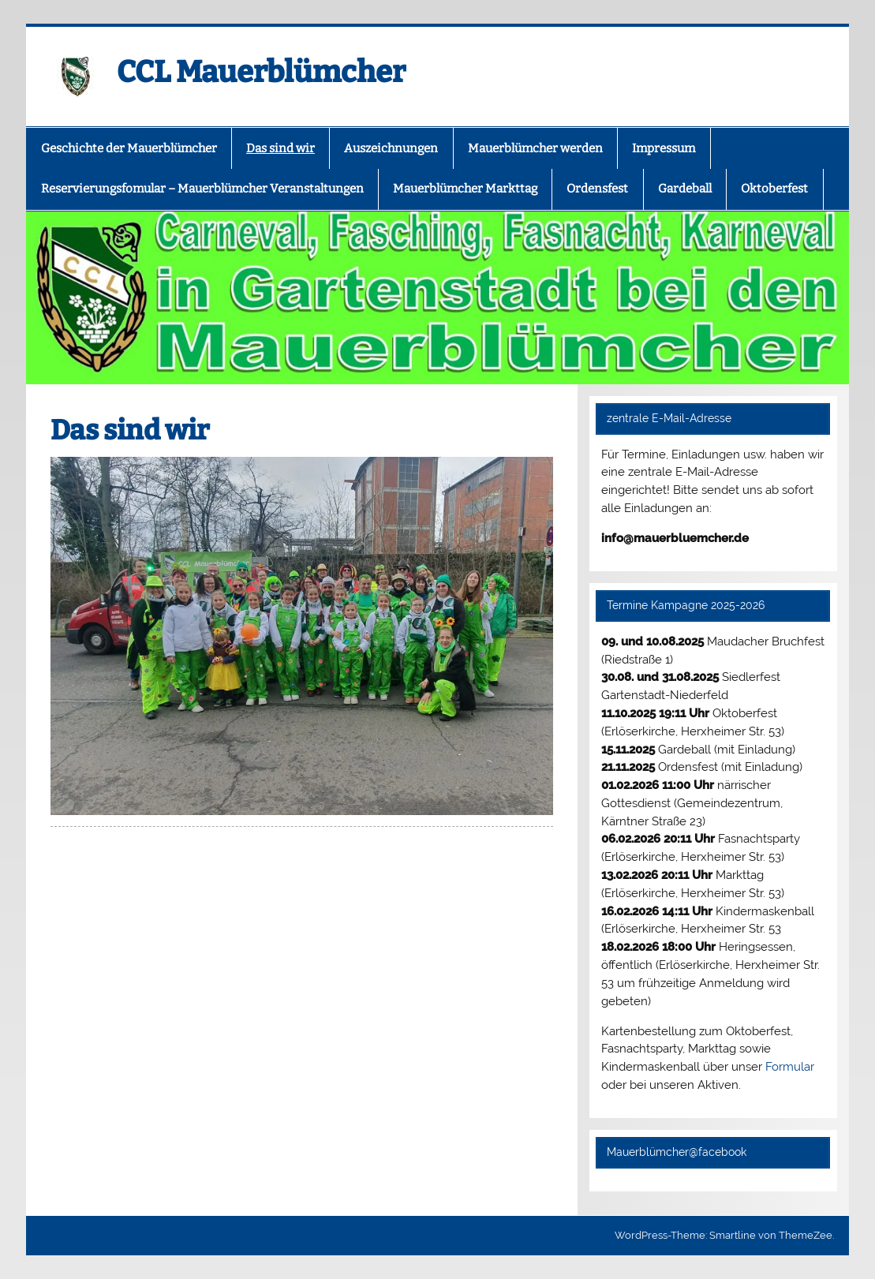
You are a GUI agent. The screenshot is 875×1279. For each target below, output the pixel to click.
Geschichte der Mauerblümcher (129, 148)
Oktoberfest (774, 188)
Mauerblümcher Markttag (465, 188)
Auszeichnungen (391, 148)
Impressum (663, 148)
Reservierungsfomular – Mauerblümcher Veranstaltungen (202, 188)
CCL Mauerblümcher (261, 72)
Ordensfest (597, 188)
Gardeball (685, 188)
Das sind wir (280, 148)
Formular (789, 1067)
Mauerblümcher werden (535, 148)
